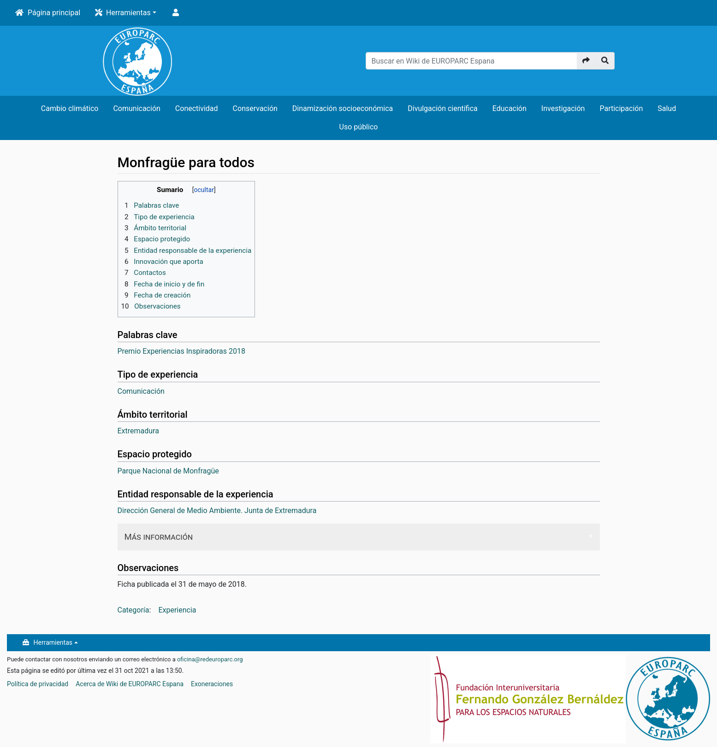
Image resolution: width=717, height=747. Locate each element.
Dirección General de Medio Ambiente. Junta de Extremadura (217, 510)
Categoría (133, 610)
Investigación (563, 108)
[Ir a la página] (586, 61)
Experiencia (177, 610)
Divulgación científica (442, 108)
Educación (509, 108)
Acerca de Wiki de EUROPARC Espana (130, 684)
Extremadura (138, 430)
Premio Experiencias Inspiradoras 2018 (181, 351)
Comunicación (136, 108)
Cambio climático (70, 108)
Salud (667, 108)
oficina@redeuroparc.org (210, 659)
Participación (621, 108)
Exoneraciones (212, 684)
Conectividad (196, 108)
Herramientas (128, 12)
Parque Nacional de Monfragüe (168, 471)
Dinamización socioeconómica (342, 108)
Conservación (255, 108)
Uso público (358, 127)
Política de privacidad (37, 684)
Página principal (54, 12)
